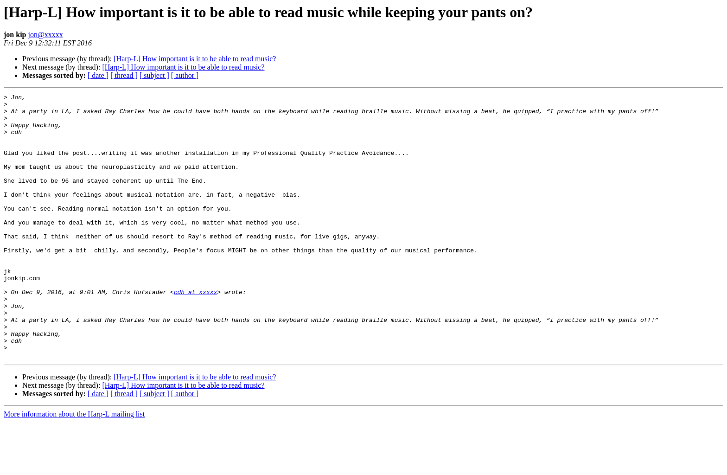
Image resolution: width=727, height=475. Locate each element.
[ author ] (185, 75)
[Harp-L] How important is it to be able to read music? (195, 59)
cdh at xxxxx (195, 332)
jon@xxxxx (45, 35)
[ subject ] (154, 75)
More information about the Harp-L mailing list (74, 467)
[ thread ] (124, 75)
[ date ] (98, 75)
